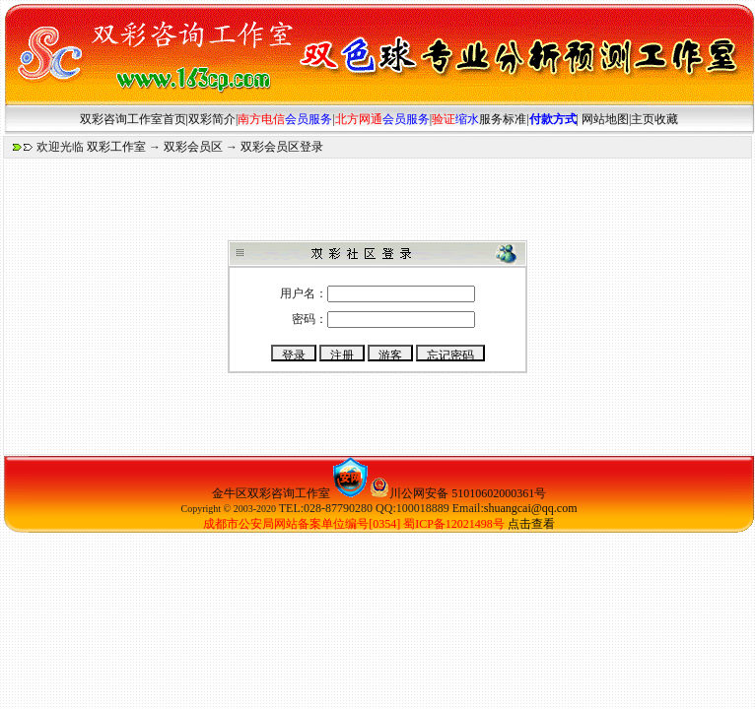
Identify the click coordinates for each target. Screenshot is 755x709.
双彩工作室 (116, 147)
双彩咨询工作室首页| (134, 119)
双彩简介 (212, 119)
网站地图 (604, 119)
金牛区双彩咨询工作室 (271, 493)
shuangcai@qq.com (531, 508)
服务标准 (502, 119)
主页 (642, 119)
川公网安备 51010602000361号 (458, 493)
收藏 (666, 119)
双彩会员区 (193, 147)
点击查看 (531, 524)
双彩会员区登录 (281, 147)
